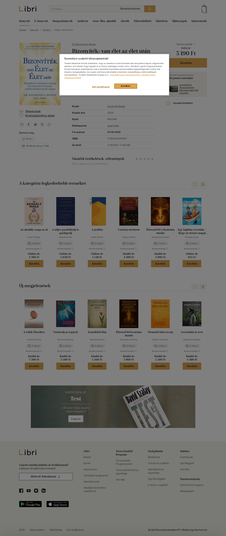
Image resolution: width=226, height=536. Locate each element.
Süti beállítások (101, 87)
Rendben (125, 86)
